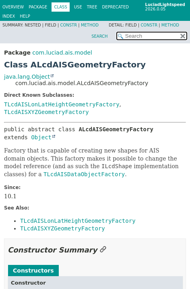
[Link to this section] (103, 250)
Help (25, 16)
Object (41, 137)
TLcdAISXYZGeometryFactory (46, 112)
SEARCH (99, 36)
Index (8, 16)
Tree (92, 7)
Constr (68, 25)
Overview (13, 7)
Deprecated (115, 7)
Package (38, 7)
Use (78, 7)
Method (90, 25)
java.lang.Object (27, 76)
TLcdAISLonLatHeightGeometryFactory (62, 104)
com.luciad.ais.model (62, 52)
